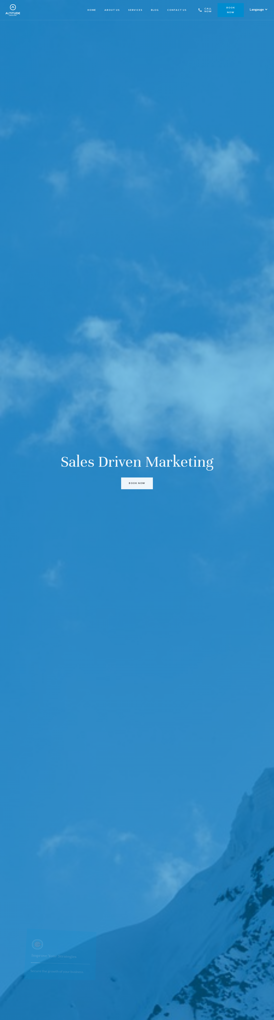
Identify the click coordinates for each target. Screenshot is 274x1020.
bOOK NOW (230, 10)
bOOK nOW (137, 483)
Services (135, 9)
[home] (12, 10)
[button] (259, 9)
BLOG (155, 9)
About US (112, 9)
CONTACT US (177, 9)
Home (91, 9)
